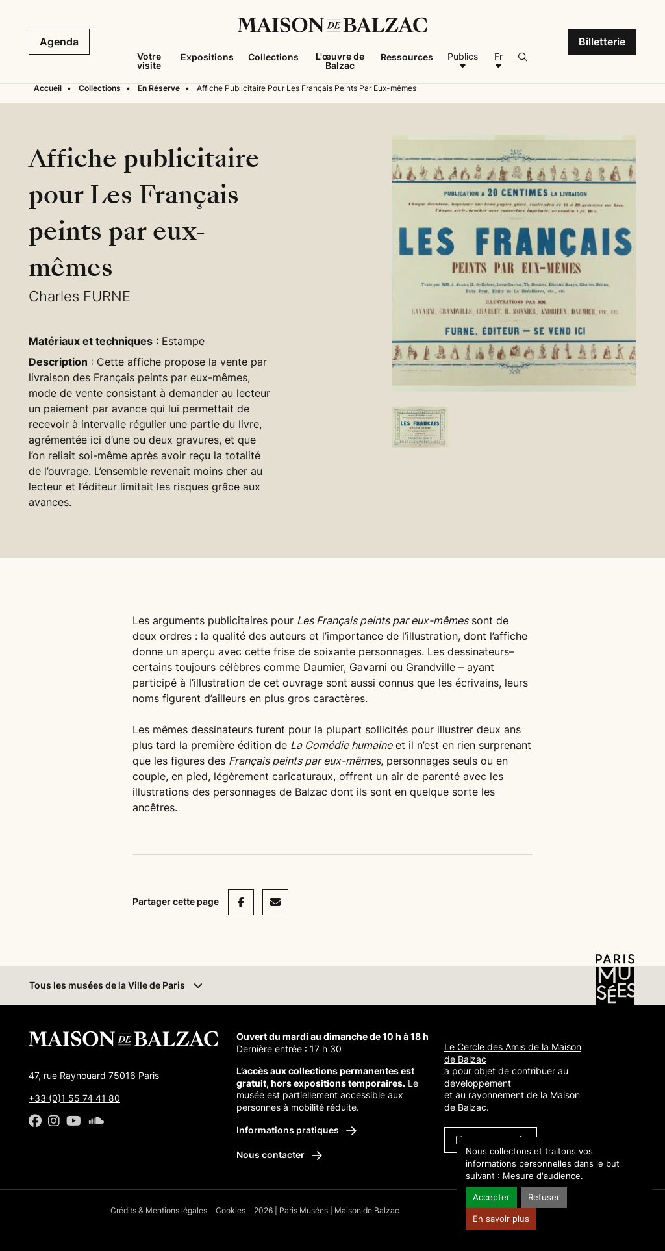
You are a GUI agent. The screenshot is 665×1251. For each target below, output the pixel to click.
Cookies (230, 1210)
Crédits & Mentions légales (158, 1210)
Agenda (59, 41)
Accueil (48, 88)
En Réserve (159, 88)
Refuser (544, 1197)
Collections (100, 88)
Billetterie (602, 41)
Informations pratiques (296, 1129)
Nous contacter (279, 1154)
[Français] (497, 61)
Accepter (491, 1197)
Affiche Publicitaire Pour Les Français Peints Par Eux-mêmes (306, 88)
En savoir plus (501, 1219)
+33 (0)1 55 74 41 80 (74, 1098)
